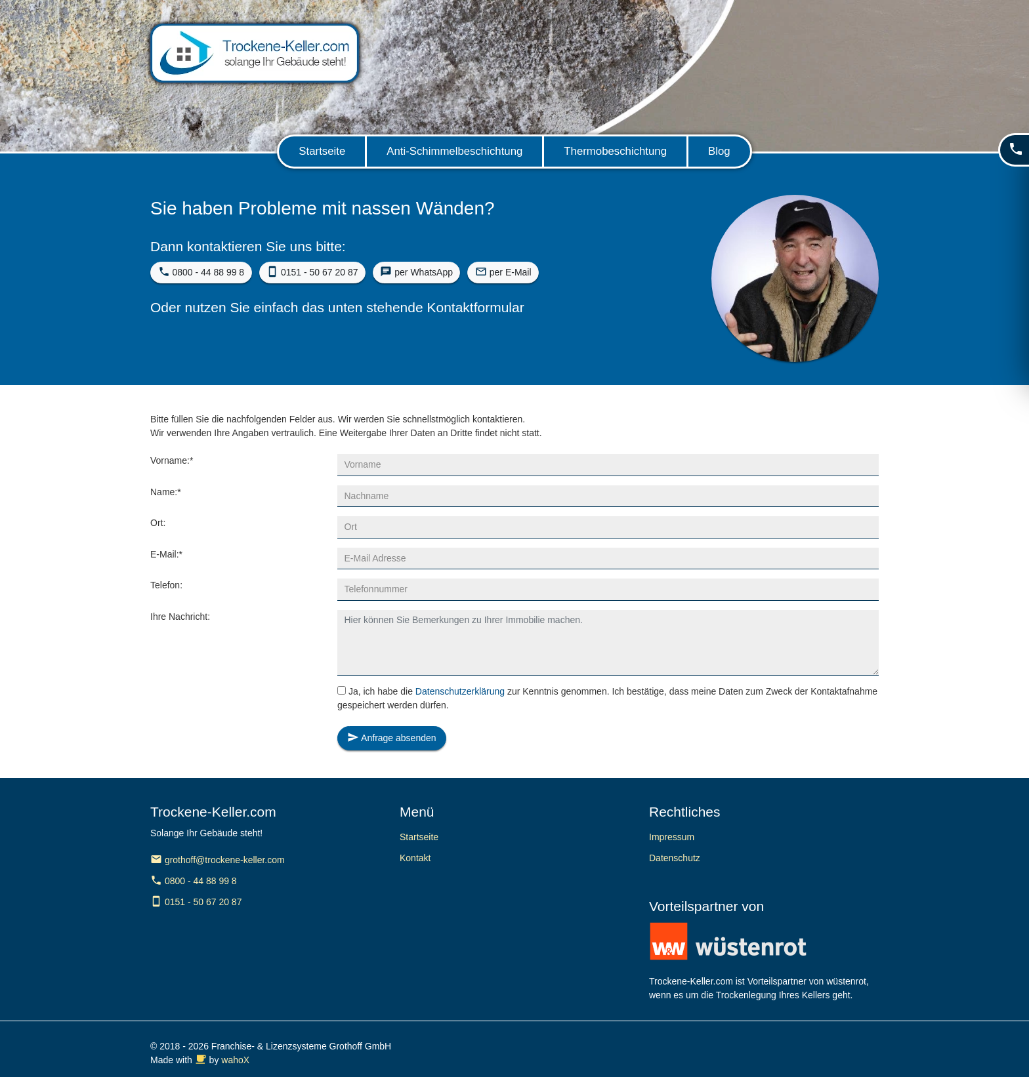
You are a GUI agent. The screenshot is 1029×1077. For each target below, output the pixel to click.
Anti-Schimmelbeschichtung (454, 151)
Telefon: (166, 585)
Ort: (157, 523)
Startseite (322, 151)
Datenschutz (674, 858)
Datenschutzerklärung (460, 691)
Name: (165, 492)
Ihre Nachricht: (180, 616)
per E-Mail (503, 271)
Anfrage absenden (391, 737)
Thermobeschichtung (615, 151)
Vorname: (171, 460)
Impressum (671, 837)
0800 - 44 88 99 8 (201, 271)
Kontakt (415, 858)
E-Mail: (166, 554)
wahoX (235, 1060)
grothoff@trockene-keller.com (217, 860)
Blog (719, 151)
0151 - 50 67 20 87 (312, 271)
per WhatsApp (416, 271)
